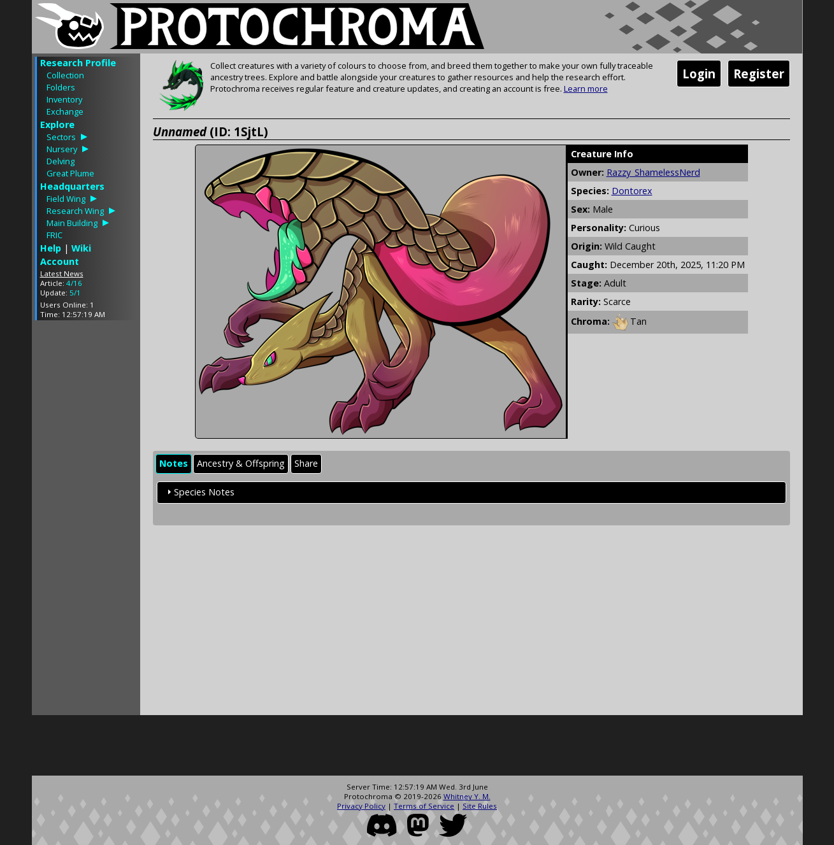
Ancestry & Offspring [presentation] (241, 463)
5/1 (75, 292)
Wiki (81, 248)
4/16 (74, 283)
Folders (61, 87)
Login (698, 74)
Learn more (586, 88)
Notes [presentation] (173, 463)
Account (59, 261)
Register (758, 74)
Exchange (65, 111)
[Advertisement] (86, 521)
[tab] (173, 464)
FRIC (54, 235)
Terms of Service (424, 806)
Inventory (64, 99)
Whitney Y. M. (467, 796)
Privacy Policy (361, 806)
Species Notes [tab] (199, 492)
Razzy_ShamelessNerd (653, 172)
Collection (65, 75)
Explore (57, 124)
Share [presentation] (306, 463)
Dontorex (632, 191)
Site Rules (480, 806)
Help (50, 248)
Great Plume (70, 173)
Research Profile (78, 63)
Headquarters (72, 186)
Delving (61, 161)
